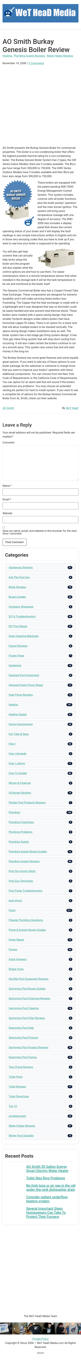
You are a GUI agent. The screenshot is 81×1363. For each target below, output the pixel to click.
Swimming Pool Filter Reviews (27, 1018)
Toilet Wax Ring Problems (45, 1178)
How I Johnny (17, 763)
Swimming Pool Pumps (23, 1057)
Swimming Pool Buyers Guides (27, 988)
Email (7, 499)
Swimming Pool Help (21, 1027)
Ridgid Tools (16, 969)
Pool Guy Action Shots (22, 871)
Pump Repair (16, 939)
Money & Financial (20, 783)
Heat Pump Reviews (21, 694)
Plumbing (14, 812)
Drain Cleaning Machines (24, 636)
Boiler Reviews (17, 587)
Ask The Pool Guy (19, 577)
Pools (12, 910)
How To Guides (18, 773)
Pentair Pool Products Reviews (27, 802)
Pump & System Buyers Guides (27, 930)
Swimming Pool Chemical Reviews (29, 998)
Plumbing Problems (20, 832)
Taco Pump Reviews (21, 1067)
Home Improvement (21, 724)
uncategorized (17, 1116)
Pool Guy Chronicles (21, 881)
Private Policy (40, 1339)
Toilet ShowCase (19, 1096)
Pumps (13, 949)
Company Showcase (21, 606)
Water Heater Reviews (60, 55)
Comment (8, 442)
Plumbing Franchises (21, 822)
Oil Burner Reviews (20, 792)
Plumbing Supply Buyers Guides (28, 851)
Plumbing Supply (19, 841)
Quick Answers (18, 959)
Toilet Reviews (17, 1086)
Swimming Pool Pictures (23, 1037)
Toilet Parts (15, 1076)
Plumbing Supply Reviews (29, 55)
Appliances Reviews (21, 567)
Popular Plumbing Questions (26, 920)
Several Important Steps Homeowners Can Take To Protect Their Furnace (46, 1212)
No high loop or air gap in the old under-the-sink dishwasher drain (50, 1187)
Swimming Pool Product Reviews (28, 1047)
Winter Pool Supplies (21, 1135)
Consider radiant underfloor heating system (47, 1199)
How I (12, 743)
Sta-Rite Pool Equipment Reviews (28, 978)
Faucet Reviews (18, 645)
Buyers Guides (17, 596)
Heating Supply (18, 714)
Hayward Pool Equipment (24, 675)
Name (7, 486)
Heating (7, 55)
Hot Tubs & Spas (19, 734)
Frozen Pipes (16, 655)
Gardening (15, 665)
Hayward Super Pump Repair (26, 685)
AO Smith (8, 408)
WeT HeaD (72, 408)
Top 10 (13, 1106)
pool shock (15, 900)
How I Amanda (17, 753)
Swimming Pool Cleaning (24, 1008)
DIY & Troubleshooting (22, 616)
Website (7, 513)
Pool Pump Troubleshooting (25, 890)
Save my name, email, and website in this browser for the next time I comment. (40, 532)
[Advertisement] (40, 105)
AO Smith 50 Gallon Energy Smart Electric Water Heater (47, 1169)
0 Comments (36, 63)
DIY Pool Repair (18, 626)
